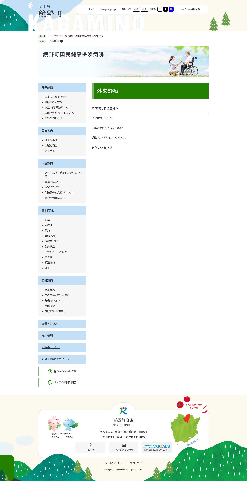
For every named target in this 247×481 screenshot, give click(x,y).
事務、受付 (50, 236)
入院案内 (47, 163)
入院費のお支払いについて (60, 192)
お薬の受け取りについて (108, 128)
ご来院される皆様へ (105, 108)
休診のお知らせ (102, 147)
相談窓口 (50, 262)
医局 (47, 219)
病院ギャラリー (51, 347)
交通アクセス (50, 323)
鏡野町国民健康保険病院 (78, 36)
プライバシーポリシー (115, 463)
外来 (47, 268)
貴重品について (53, 182)
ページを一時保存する (190, 9)
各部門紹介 (49, 210)
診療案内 (47, 130)
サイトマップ (136, 463)
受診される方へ (102, 118)
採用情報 (47, 335)
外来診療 (54, 41)
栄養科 (48, 257)
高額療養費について (56, 198)
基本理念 (50, 290)
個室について (52, 187)
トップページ (55, 36)
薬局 (47, 230)
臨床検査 (50, 246)
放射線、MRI (51, 241)
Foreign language (108, 9)
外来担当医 (51, 140)
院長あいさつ (52, 300)
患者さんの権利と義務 (57, 295)
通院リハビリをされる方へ (109, 137)
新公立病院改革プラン (56, 359)
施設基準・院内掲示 (55, 311)
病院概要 (50, 306)
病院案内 (47, 280)
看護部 (48, 225)
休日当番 (50, 151)
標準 (136, 9)
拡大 (144, 9)
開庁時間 (90, 450)
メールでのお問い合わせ (123, 450)
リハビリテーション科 (56, 252)
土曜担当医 (51, 145)
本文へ (92, 9)
